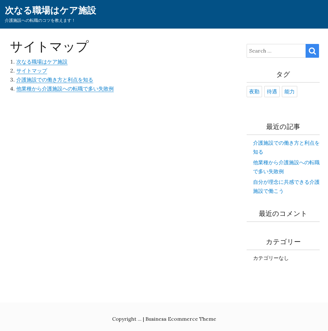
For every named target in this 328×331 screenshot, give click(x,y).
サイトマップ (31, 70)
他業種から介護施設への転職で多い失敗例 (65, 88)
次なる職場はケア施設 (50, 10)
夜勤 (254, 92)
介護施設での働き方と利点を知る (54, 79)
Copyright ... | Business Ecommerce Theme (164, 319)
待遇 (272, 92)
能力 (289, 92)
